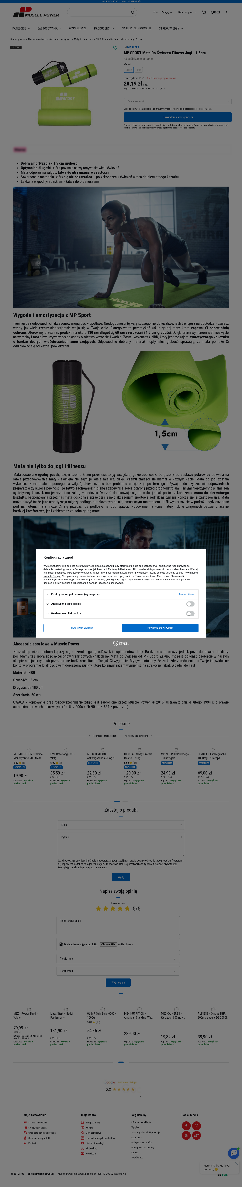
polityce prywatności (80, 572)
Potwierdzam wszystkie (160, 627)
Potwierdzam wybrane (81, 627)
